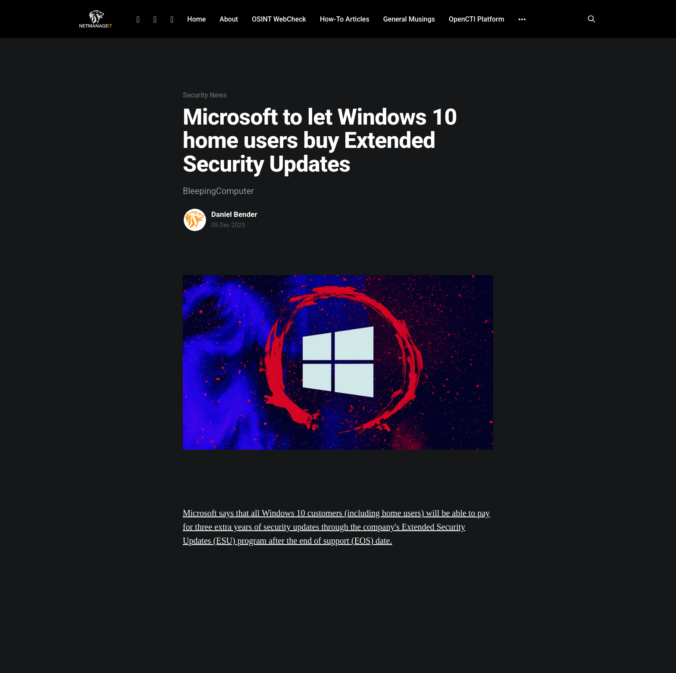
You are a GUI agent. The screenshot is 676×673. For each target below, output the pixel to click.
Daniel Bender (234, 214)
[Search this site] (591, 19)
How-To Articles (344, 19)
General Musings (409, 19)
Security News (205, 95)
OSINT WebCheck (279, 19)
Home (196, 19)
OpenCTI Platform (476, 19)
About (228, 19)
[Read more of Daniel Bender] (195, 220)
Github (171, 19)
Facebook (154, 19)
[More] (522, 19)
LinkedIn (137, 19)
